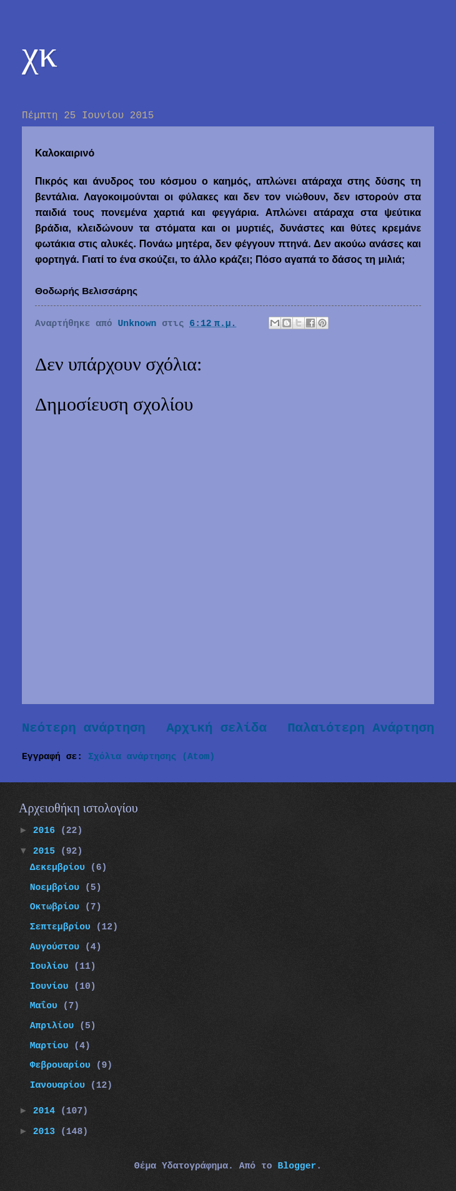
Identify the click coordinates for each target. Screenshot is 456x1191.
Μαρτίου (52, 1046)
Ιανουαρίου (60, 1085)
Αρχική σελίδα (216, 728)
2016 (47, 831)
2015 (47, 851)
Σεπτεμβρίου (63, 927)
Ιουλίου (52, 966)
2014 (47, 1111)
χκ (39, 53)
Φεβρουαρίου (63, 1065)
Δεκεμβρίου (60, 867)
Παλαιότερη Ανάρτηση (360, 728)
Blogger (296, 1166)
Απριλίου (55, 1026)
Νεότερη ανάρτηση (84, 728)
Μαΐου (46, 1006)
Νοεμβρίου (57, 887)
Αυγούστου (57, 947)
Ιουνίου (52, 986)
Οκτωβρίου (57, 907)
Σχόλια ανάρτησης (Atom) (151, 757)
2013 (47, 1132)
